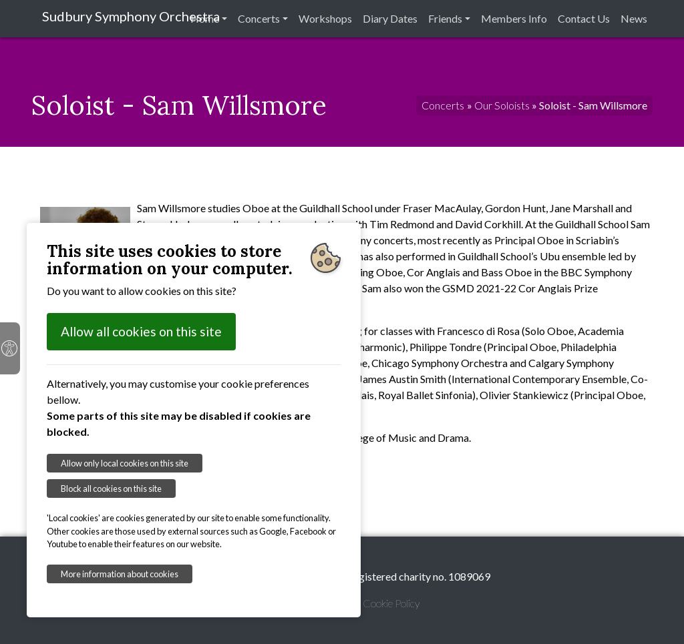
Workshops (325, 18)
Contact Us (584, 18)
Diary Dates (390, 18)
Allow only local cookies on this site (124, 463)
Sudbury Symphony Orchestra (131, 16)
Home (204, 18)
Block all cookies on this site (111, 488)
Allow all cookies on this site (141, 331)
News (634, 18)
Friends (445, 18)
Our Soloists (502, 105)
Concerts (259, 18)
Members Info (514, 18)
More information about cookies (119, 574)
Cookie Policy (391, 603)
